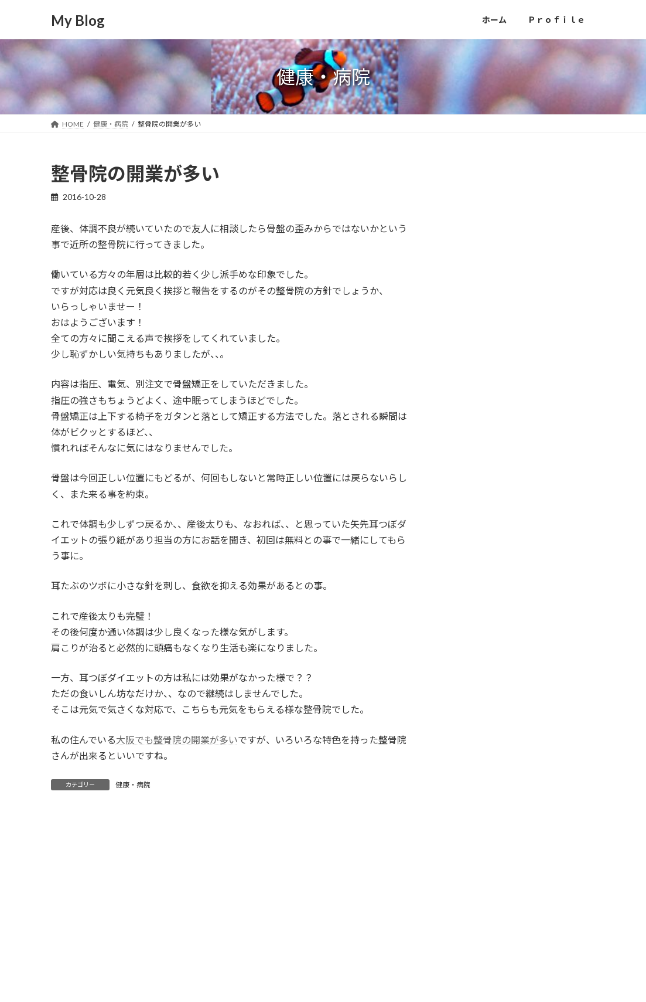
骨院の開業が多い (200, 739)
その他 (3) (469, 531)
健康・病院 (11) (480, 650)
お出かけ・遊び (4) (486, 507)
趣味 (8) (465, 697)
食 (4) (461, 745)
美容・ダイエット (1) (490, 673)
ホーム (72, 950)
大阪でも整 (139, 739)
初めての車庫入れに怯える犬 (504, 271)
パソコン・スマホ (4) (490, 554)
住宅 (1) (465, 626)
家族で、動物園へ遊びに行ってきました (517, 359)
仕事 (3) (465, 602)
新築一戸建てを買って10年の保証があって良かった (518, 406)
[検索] (571, 887)
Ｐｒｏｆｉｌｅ (130, 950)
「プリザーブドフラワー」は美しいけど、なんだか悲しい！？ (518, 230)
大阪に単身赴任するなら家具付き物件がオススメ (518, 311)
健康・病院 (133, 784)
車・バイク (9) (478, 721)
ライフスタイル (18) (488, 578)
